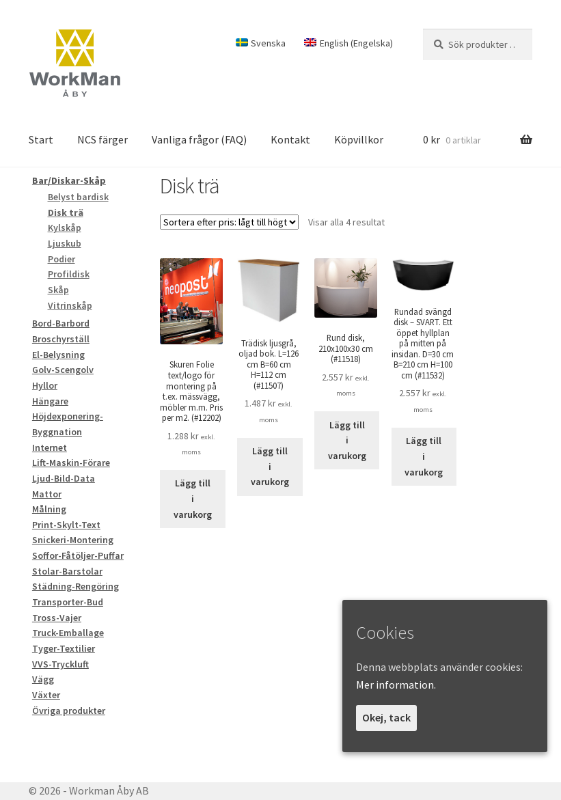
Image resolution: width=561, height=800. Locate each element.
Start (41, 139)
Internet (49, 447)
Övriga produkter (68, 710)
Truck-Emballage (68, 632)
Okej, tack (386, 717)
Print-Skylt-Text (66, 525)
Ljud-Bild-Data (63, 478)
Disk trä (65, 212)
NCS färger (102, 139)
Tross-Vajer (56, 617)
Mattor (46, 494)
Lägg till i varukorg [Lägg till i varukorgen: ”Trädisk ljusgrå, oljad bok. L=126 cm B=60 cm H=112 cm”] (270, 466)
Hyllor (44, 385)
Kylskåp (64, 227)
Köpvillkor (358, 139)
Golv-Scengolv (63, 369)
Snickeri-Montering (72, 540)
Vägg (43, 679)
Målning (49, 509)
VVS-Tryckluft (60, 664)
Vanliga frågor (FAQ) (199, 139)
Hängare (50, 401)
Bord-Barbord (61, 323)
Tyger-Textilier (63, 648)
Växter (46, 695)
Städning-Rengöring (75, 586)
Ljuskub (64, 243)
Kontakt (290, 139)
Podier (61, 259)
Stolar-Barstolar (67, 571)
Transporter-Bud (67, 602)
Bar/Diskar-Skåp (69, 180)
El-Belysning (58, 354)
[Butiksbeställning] (229, 222)
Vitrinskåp (70, 305)
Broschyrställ (61, 339)
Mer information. (396, 684)
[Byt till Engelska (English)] (348, 43)
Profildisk (69, 274)
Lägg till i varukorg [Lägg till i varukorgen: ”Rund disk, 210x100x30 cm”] (347, 440)
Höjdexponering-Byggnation (67, 424)
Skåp (58, 290)
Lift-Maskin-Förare (71, 462)
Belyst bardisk (78, 197)
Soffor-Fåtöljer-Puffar (78, 555)
